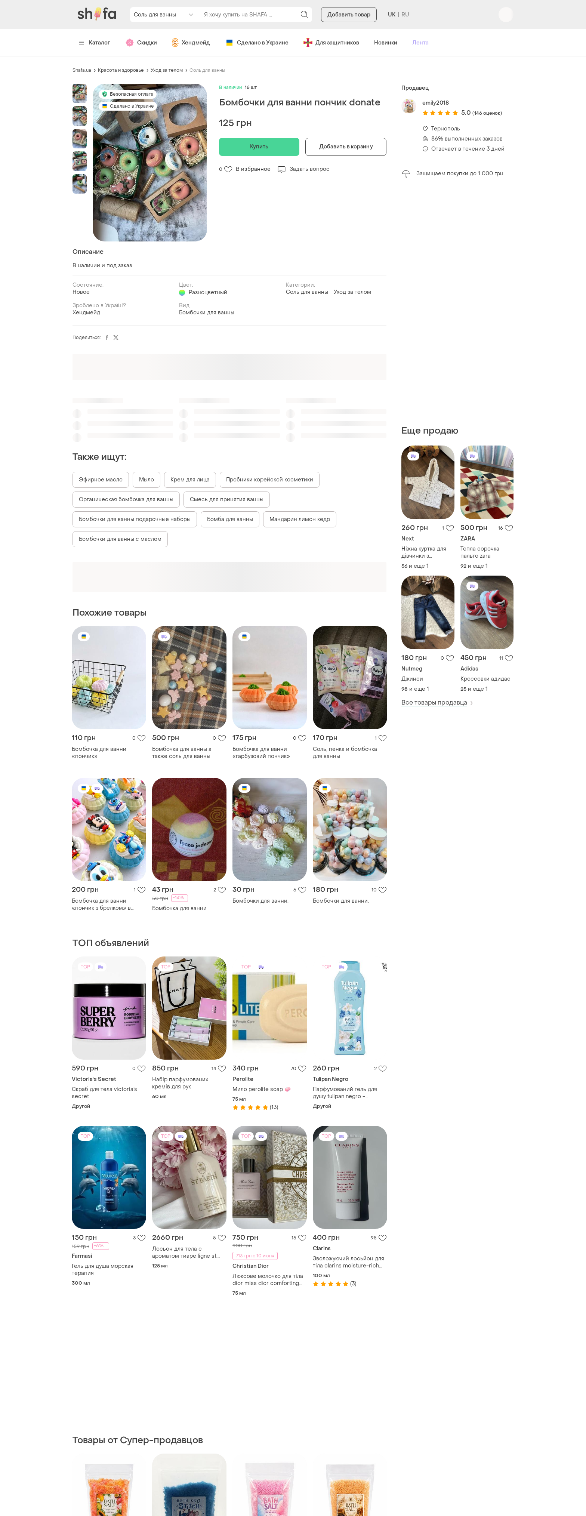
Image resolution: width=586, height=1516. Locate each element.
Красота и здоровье (121, 70)
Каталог (94, 42)
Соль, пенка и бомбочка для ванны (345, 753)
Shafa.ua (82, 70)
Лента (420, 42)
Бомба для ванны (230, 519)
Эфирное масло (101, 479)
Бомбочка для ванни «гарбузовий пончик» (261, 753)
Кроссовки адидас (485, 678)
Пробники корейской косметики (269, 479)
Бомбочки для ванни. (260, 901)
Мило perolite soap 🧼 (261, 1089)
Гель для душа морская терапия (102, 1270)
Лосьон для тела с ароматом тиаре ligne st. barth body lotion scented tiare (185, 1252)
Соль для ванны (207, 70)
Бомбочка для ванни (179, 908)
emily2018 (435, 103)
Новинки (385, 42)
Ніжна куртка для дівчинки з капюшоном (423, 552)
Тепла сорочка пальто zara (479, 552)
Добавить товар (348, 14)
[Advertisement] (457, 302)
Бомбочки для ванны (206, 312)
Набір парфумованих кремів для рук (180, 1083)
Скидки (141, 42)
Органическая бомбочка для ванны (126, 499)
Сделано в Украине (257, 42)
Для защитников (331, 42)
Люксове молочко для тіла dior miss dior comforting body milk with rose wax (267, 1280)
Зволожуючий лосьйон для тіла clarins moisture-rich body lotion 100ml (348, 1262)
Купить (259, 146)
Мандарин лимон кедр (299, 519)
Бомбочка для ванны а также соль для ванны (182, 753)
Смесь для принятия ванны (226, 499)
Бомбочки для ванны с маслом (120, 539)
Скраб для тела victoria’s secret (104, 1093)
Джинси (412, 678)
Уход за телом (167, 70)
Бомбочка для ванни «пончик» (99, 753)
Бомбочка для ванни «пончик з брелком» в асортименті (101, 904)
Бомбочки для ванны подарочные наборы (135, 519)
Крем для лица (190, 479)
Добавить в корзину (346, 146)
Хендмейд (191, 42)
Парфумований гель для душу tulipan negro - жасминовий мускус (345, 1093)
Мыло (146, 479)
